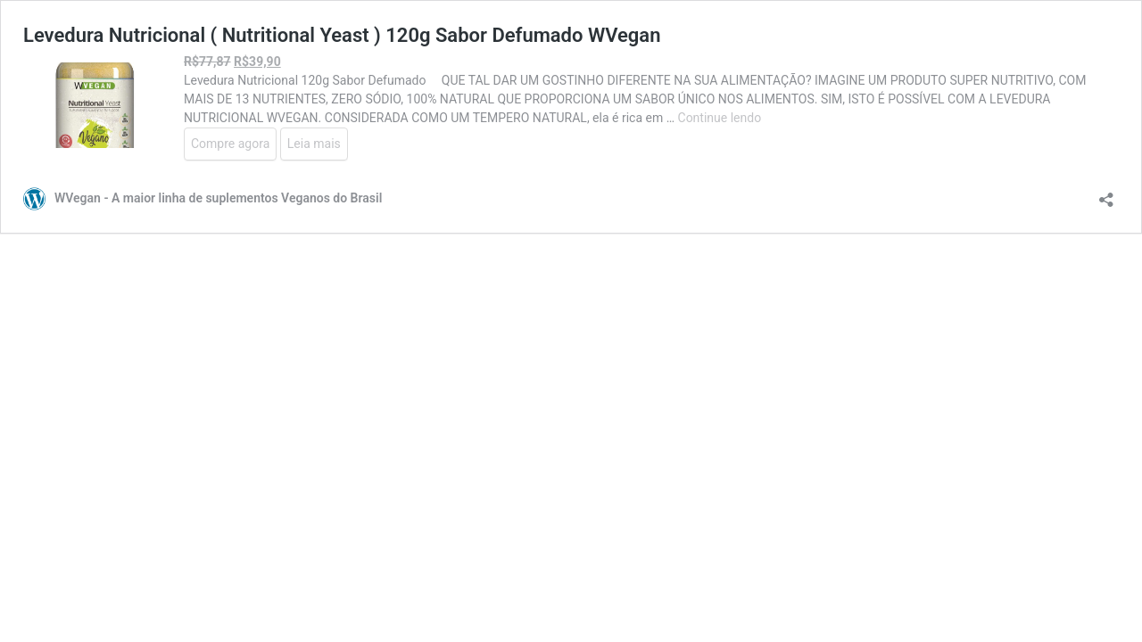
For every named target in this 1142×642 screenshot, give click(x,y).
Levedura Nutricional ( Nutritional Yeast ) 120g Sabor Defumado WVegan (341, 35)
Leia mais (314, 143)
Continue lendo (720, 118)
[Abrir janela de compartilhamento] (1106, 194)
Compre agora (230, 143)
